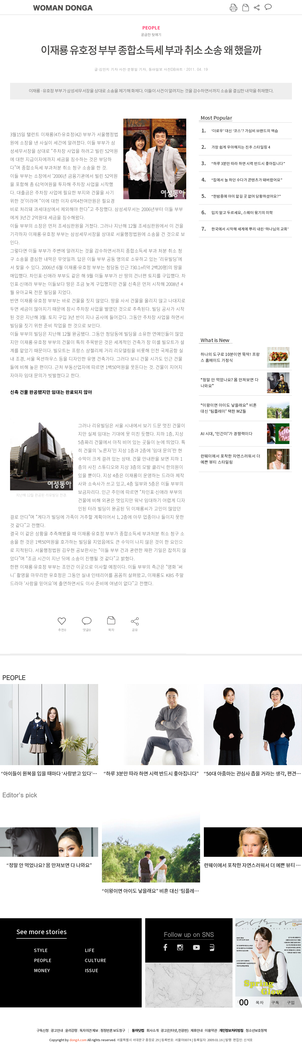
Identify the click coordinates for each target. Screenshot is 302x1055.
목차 (259, 1002)
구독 (275, 1002)
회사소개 (152, 1030)
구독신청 (42, 1030)
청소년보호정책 (256, 1030)
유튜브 (196, 947)
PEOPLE (151, 28)
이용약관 (211, 1030)
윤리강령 (71, 1030)
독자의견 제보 (89, 1030)
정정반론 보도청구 (112, 1030)
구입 (291, 1002)
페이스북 (165, 947)
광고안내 (57, 1030)
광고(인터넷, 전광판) (174, 1030)
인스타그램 (180, 947)
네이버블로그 (212, 947)
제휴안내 (197, 1030)
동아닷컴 (138, 1031)
